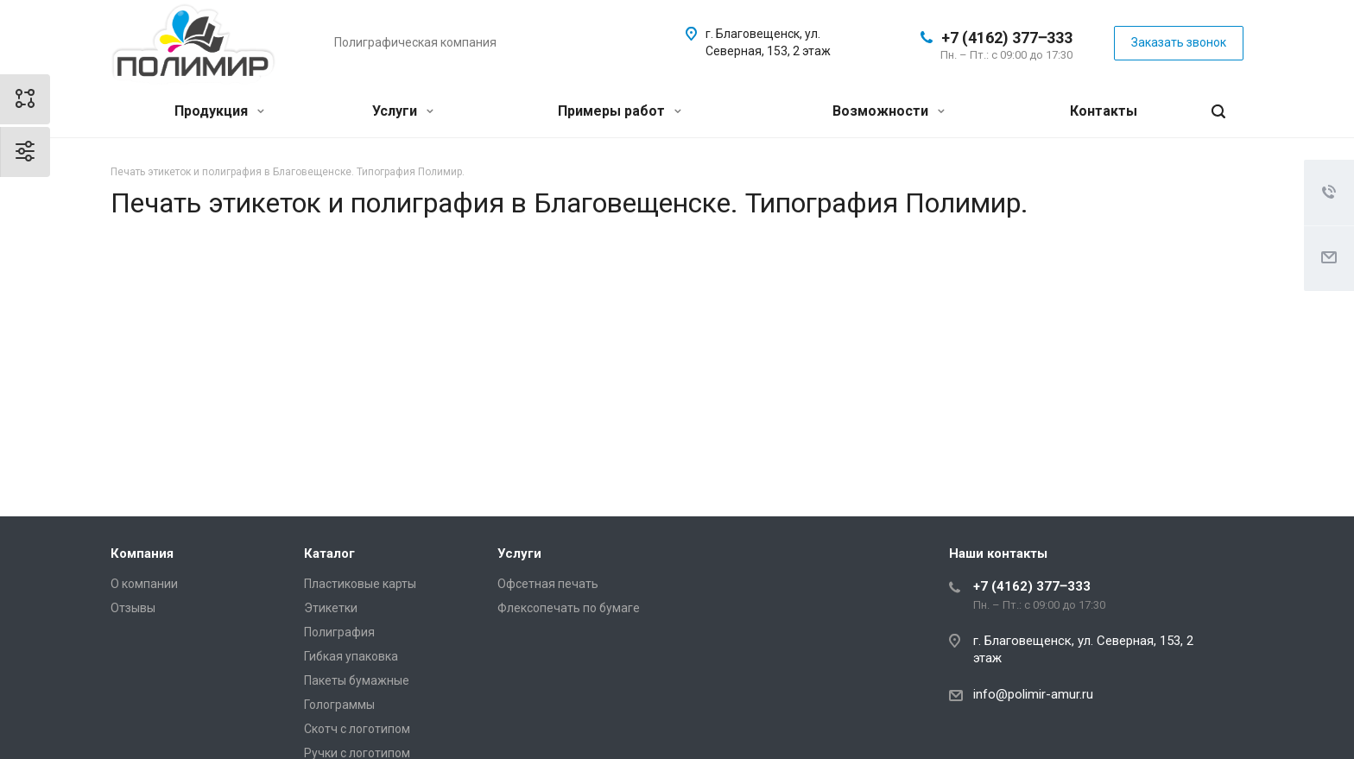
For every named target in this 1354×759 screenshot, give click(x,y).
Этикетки (330, 608)
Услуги (402, 111)
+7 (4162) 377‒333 (1006, 37)
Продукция (219, 111)
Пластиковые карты (360, 584)
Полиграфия (339, 632)
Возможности (888, 111)
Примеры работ (619, 111)
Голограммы (339, 705)
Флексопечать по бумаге (568, 608)
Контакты (1103, 111)
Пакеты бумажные (356, 680)
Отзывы (133, 608)
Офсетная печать (547, 584)
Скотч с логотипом (357, 729)
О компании (144, 584)
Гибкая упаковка (351, 656)
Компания (142, 553)
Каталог (329, 553)
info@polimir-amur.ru (1033, 694)
